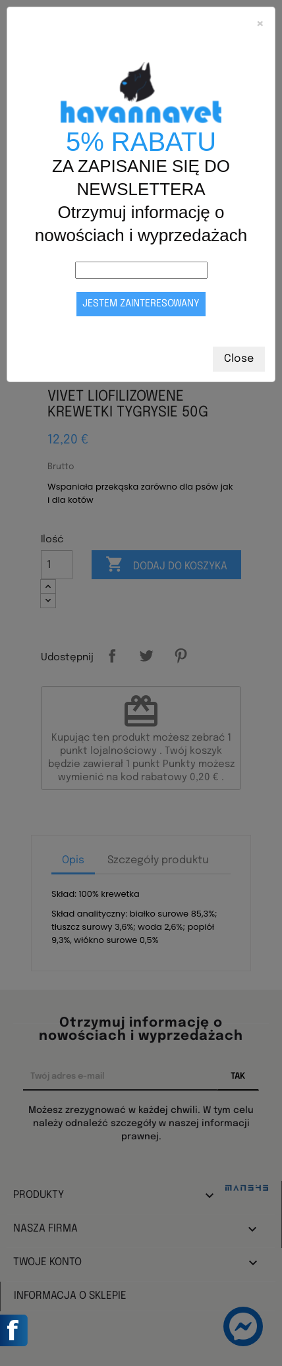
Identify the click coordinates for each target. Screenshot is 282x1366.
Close (239, 358)
